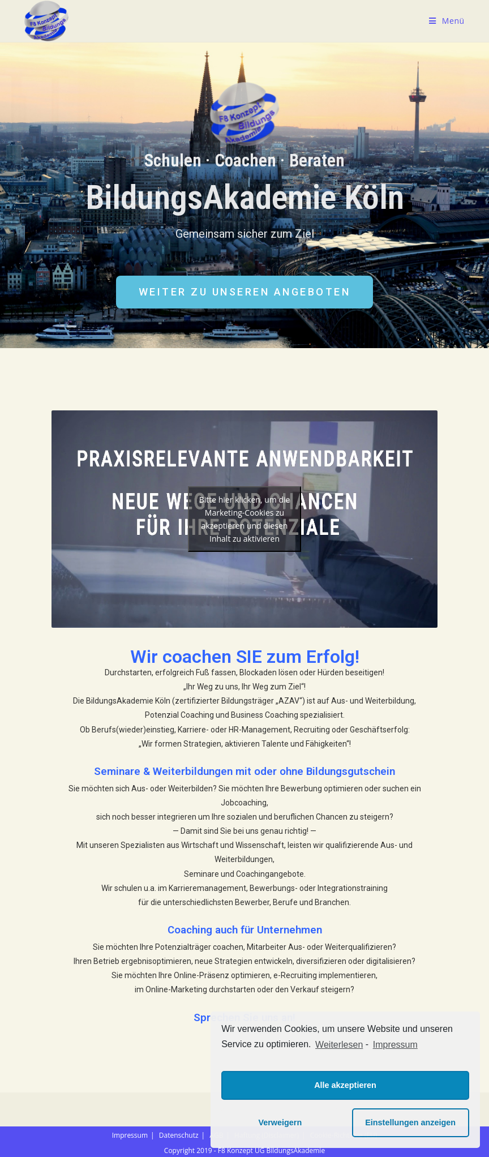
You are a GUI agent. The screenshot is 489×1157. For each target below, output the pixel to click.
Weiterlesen (339, 1044)
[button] (245, 292)
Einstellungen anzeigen (410, 1122)
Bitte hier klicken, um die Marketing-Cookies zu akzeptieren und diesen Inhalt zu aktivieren (244, 519)
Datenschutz (179, 1135)
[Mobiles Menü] (447, 20)
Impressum (130, 1135)
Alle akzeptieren (345, 1085)
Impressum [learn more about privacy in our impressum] (395, 1044)
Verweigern (280, 1122)
